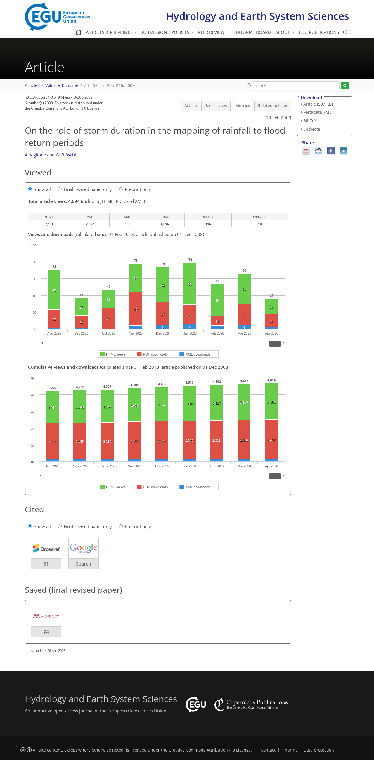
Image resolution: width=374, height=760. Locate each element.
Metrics (242, 105)
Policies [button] (181, 32)
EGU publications (319, 32)
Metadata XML (317, 112)
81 (46, 564)
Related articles (273, 105)
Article (190, 105)
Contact (268, 750)
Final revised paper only (85, 189)
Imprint (289, 750)
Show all (39, 189)
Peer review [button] (212, 32)
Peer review (216, 105)
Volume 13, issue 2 (63, 85)
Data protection (319, 750)
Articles (32, 85)
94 (46, 632)
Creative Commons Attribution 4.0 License (210, 750)
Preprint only (135, 189)
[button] (249, 85)
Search (83, 564)
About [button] (283, 32)
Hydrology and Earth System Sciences (257, 16)
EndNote (311, 129)
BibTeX (310, 120)
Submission (154, 32)
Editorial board (252, 32)
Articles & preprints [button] (109, 32)
